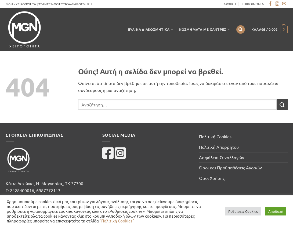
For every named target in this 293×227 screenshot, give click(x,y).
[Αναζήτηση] (240, 29)
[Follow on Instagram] (277, 4)
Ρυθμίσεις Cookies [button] (243, 211)
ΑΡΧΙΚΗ (229, 4)
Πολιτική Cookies (215, 136)
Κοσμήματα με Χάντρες (204, 29)
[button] (269, 29)
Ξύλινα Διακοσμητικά (150, 29)
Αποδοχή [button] (275, 211)
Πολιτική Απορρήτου (219, 147)
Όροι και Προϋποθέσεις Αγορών (230, 167)
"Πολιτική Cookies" (117, 220)
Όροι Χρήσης (212, 178)
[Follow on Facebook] (270, 4)
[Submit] (282, 104)
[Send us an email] (284, 4)
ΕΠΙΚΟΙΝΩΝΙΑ (253, 4)
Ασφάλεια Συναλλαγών (221, 157)
